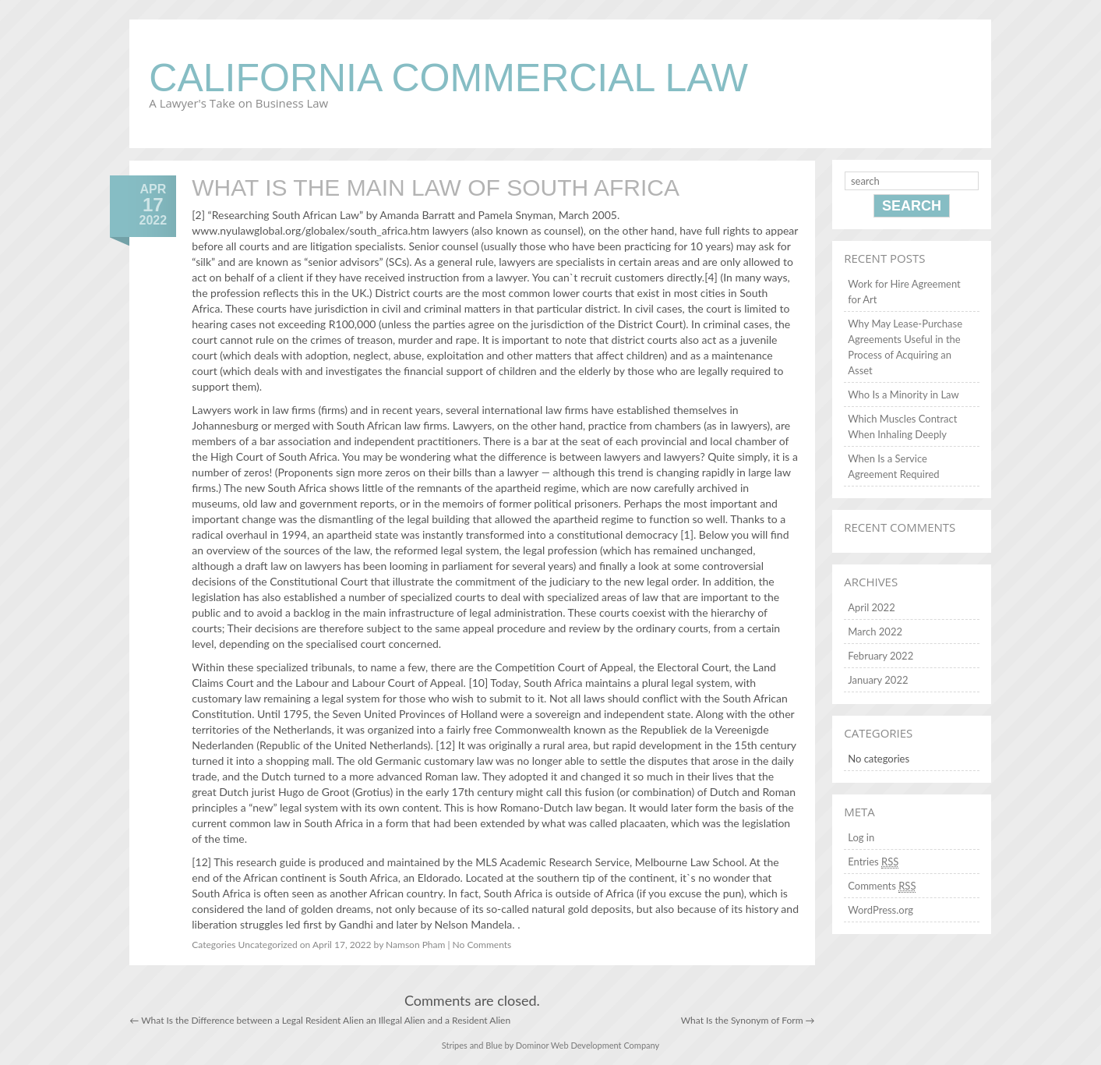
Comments (882, 886)
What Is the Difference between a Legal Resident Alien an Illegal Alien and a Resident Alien (319, 1020)
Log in (861, 837)
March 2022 (875, 631)
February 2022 (880, 655)
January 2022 (878, 680)
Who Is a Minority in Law (903, 394)
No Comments (482, 944)
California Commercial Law (448, 78)
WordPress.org (880, 910)
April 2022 (871, 607)
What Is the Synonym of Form (748, 1020)
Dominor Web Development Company (587, 1045)
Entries (873, 862)
